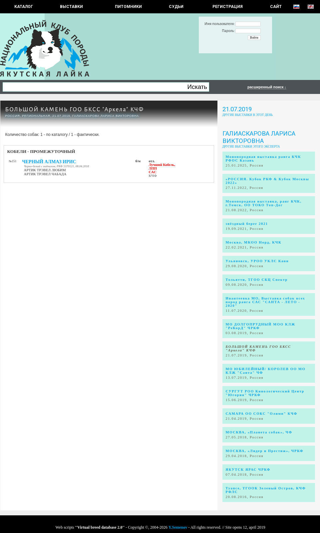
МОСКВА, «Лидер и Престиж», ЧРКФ (265, 451)
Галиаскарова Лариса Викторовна (258, 137)
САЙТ (276, 6)
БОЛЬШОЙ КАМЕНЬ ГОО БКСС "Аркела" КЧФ (74, 109)
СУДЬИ (176, 6)
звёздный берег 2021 (247, 224)
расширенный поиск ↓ (266, 87)
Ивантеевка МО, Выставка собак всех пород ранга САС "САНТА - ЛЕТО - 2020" (265, 301)
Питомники (128, 6)
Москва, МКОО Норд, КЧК (254, 242)
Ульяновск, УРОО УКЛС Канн (257, 261)
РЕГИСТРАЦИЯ (227, 6)
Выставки (71, 6)
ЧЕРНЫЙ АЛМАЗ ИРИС (49, 161)
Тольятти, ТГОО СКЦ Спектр (257, 279)
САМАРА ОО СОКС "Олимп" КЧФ (262, 413)
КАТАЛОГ (23, 6)
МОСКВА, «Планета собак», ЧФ (259, 432)
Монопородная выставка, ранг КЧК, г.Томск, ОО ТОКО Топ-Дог (264, 203)
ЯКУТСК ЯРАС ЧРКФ (248, 469)
